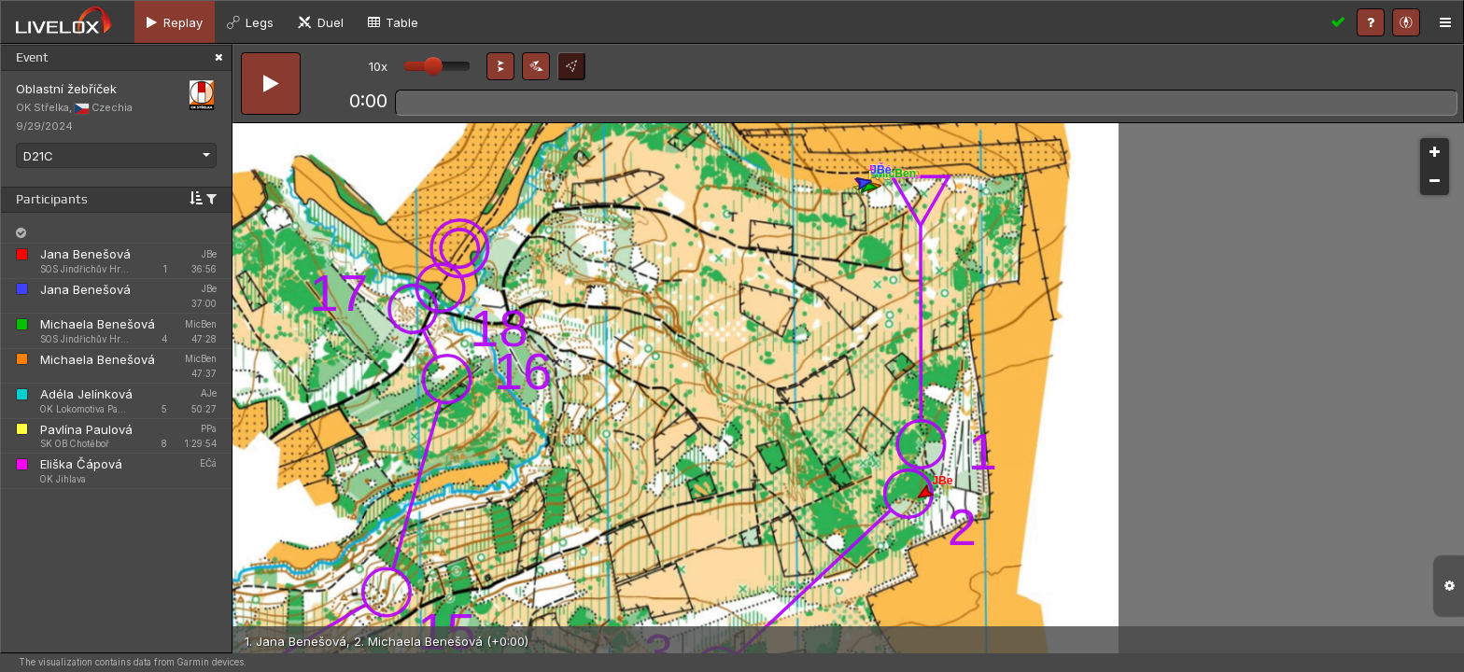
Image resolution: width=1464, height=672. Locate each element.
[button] (500, 66)
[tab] (174, 22)
